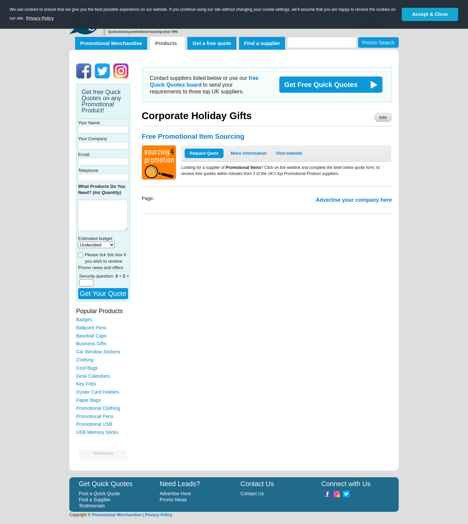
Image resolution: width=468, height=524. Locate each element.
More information (248, 153)
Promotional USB (94, 424)
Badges (84, 319)
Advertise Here (175, 493)
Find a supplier (262, 43)
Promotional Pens (95, 416)
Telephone (88, 170)
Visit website (289, 153)
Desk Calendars (93, 376)
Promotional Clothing (98, 408)
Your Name (89, 122)
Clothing (84, 360)
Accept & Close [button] (430, 14)
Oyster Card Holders (97, 392)
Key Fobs (86, 384)
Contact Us (252, 493)
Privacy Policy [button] (39, 18)
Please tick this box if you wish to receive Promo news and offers (102, 261)
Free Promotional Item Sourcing (193, 136)
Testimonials (92, 505)
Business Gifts (91, 343)
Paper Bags (88, 400)
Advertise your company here (354, 200)
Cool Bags (87, 368)
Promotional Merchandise (111, 43)
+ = (122, 276)
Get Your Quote (103, 293)
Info (383, 117)
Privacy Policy (158, 514)
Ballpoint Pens (91, 327)
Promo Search (378, 42)
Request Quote (204, 153)
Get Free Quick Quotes (321, 84)
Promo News (173, 499)
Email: (84, 154)
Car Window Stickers (98, 351)
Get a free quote (211, 43)
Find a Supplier (95, 499)
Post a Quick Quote (99, 493)
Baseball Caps (91, 336)
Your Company (92, 138)
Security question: (97, 276)
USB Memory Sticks (97, 432)
